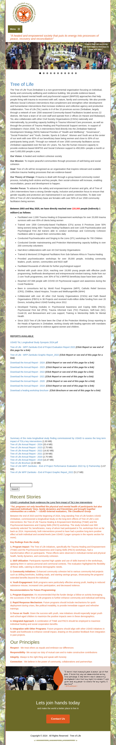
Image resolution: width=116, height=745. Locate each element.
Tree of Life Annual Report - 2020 (26, 457)
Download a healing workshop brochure (29, 390)
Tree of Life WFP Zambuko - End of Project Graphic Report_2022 (41, 472)
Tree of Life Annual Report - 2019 (26, 460)
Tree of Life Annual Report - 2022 (26, 450)
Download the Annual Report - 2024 (27, 362)
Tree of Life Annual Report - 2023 (26, 447)
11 (76, 73)
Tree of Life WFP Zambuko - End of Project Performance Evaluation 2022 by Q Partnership (55, 466)
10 (72, 73)
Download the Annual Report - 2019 (27, 386)
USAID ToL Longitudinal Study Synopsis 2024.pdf (34, 342)
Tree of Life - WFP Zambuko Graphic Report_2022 (34, 355)
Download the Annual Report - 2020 (27, 381)
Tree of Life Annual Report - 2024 (26, 444)
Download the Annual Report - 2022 (27, 372)
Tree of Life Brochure (20, 463)
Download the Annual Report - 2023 (27, 367)
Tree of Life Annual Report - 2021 (26, 453)
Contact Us (58, 718)
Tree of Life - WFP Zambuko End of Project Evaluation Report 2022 (42, 347)
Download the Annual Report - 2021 (27, 376)
